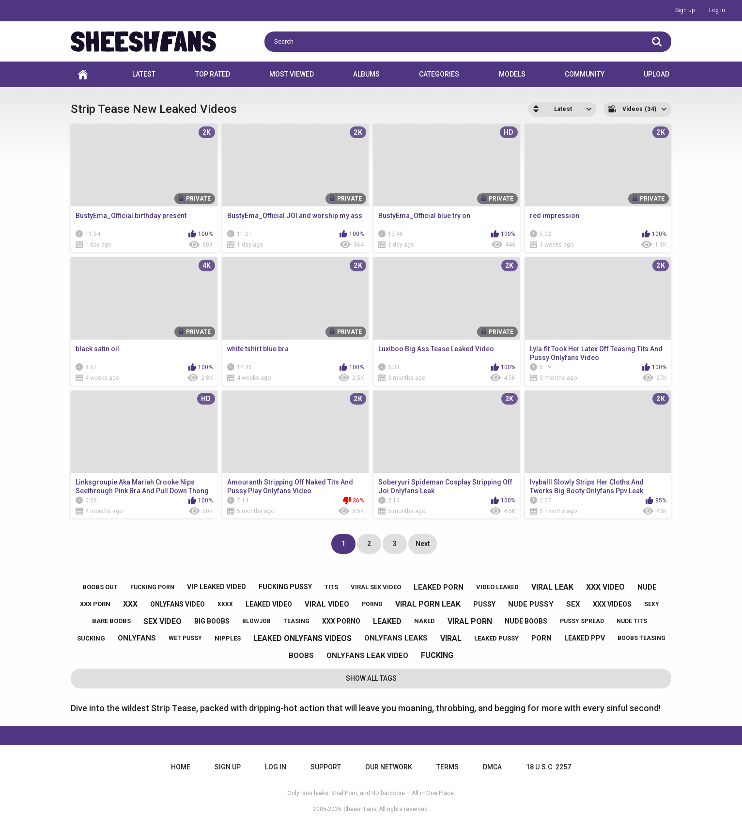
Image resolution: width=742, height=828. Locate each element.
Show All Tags (371, 678)
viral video (327, 604)
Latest (143, 74)
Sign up (685, 10)
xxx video (605, 587)
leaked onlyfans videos (302, 638)
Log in (717, 10)
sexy (651, 604)
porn (541, 638)
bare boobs (111, 621)
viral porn (470, 621)
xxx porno (341, 621)
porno (372, 604)
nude (647, 587)
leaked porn (439, 587)
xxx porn (95, 604)
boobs (301, 655)
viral (451, 638)
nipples (228, 638)
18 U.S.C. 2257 (548, 767)
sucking (91, 638)
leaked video (269, 604)
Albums (366, 74)
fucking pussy (285, 587)
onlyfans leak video (367, 655)
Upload (656, 74)
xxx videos (612, 604)
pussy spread (582, 621)
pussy (484, 604)
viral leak (552, 587)
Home (83, 74)
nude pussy (531, 604)
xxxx (225, 604)
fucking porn (152, 587)
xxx (130, 604)
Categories (439, 74)
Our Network (388, 767)
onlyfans (137, 638)
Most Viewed (291, 74)
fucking (437, 655)
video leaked (497, 587)
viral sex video (376, 587)
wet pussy (185, 638)
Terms (447, 767)
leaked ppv (584, 638)
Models (512, 74)
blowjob (256, 621)
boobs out (100, 587)
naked (424, 621)
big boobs (212, 621)
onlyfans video (177, 604)
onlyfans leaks (396, 638)
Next (423, 543)
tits (331, 587)
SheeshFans (360, 809)
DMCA (492, 767)
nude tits (632, 621)
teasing (296, 621)
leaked (387, 621)
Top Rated (212, 74)
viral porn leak (428, 604)
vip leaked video (216, 587)
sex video (162, 621)
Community (584, 74)
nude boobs (526, 621)
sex (573, 604)
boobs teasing (641, 638)
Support (325, 767)
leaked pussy (496, 638)
